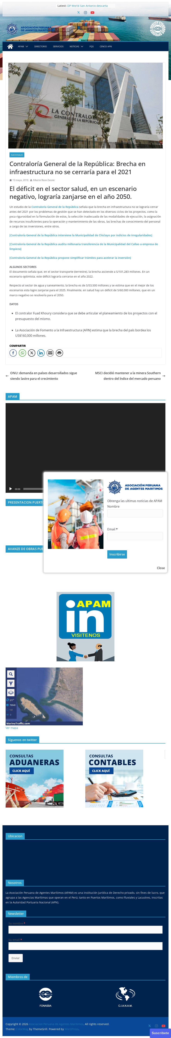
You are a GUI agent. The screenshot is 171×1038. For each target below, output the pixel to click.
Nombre (113, 506)
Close (161, 568)
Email (112, 529)
